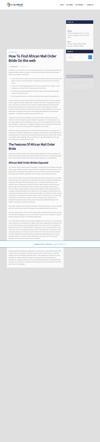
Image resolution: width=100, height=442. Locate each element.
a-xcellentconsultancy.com (59, 244)
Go (90, 59)
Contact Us (90, 5)
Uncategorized (13, 83)
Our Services (80, 5)
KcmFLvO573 (13, 97)
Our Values (69, 5)
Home (62, 5)
